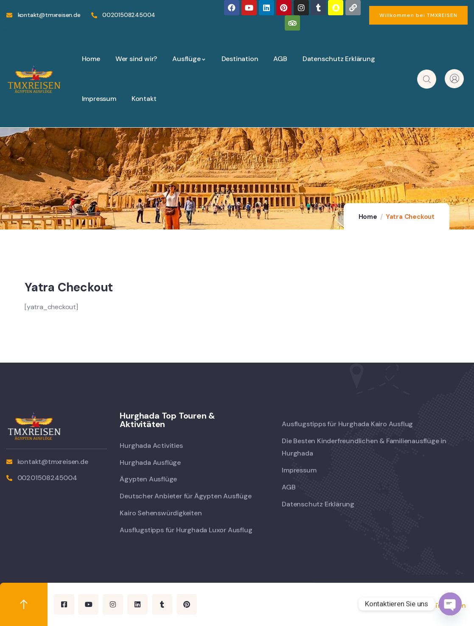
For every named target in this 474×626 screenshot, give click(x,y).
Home (368, 216)
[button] (418, 15)
